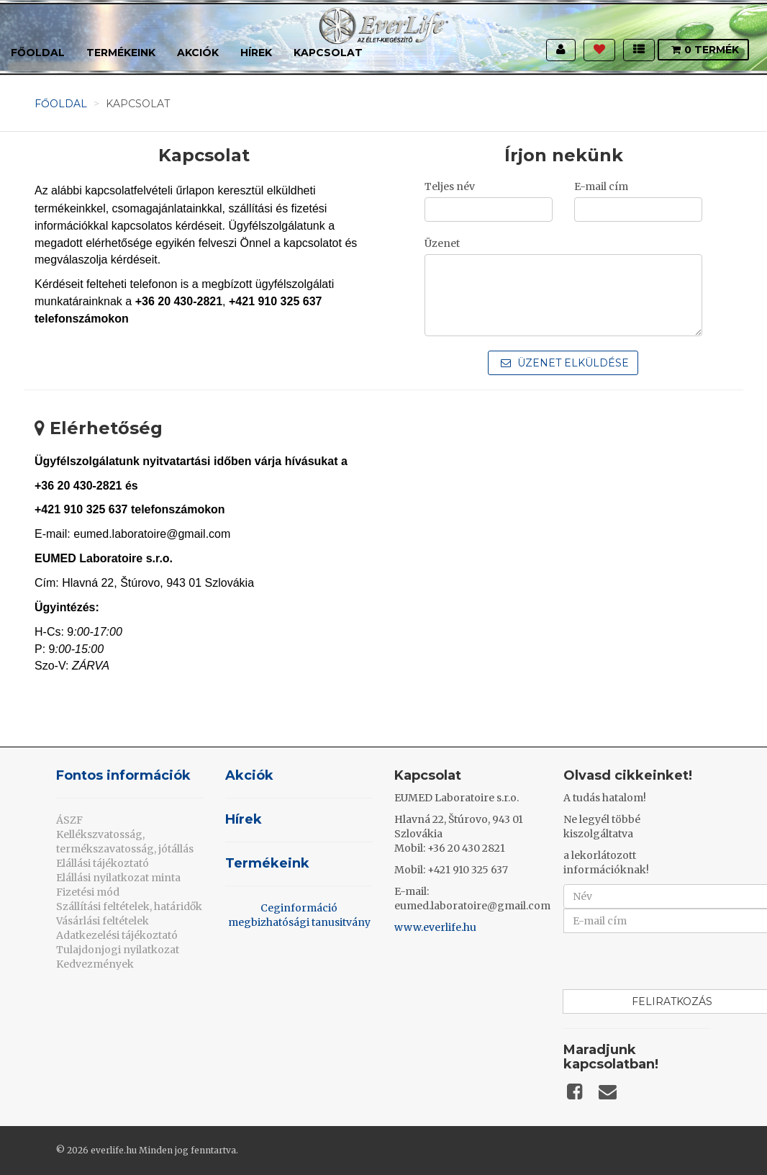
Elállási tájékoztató (102, 863)
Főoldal (38, 52)
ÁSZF (69, 820)
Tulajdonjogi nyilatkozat (117, 949)
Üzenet (442, 243)
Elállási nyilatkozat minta (118, 877)
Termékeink (120, 52)
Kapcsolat (328, 52)
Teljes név (450, 186)
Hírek (256, 52)
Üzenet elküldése (565, 362)
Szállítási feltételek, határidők (129, 906)
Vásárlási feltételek (102, 920)
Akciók (198, 52)
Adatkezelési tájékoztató (117, 935)
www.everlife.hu (435, 927)
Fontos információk (123, 775)
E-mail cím (601, 186)
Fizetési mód (87, 892)
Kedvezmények (95, 964)
